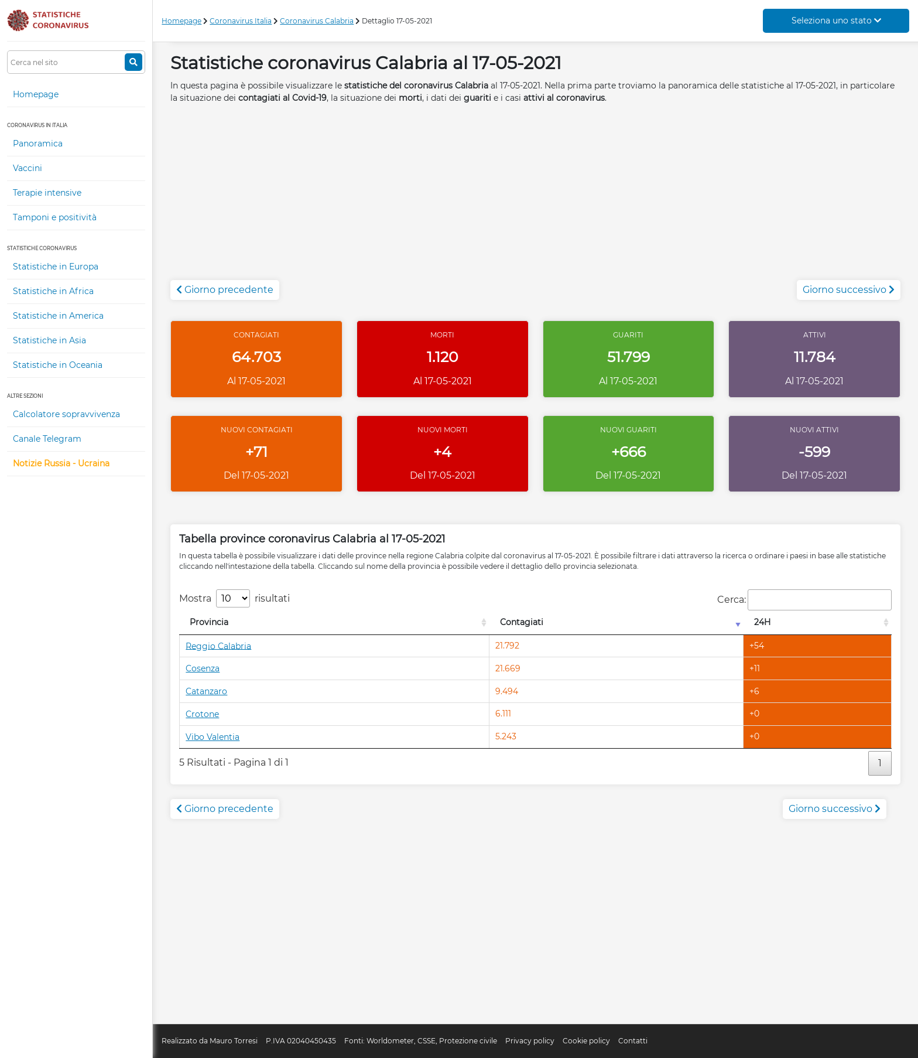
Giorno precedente (224, 289)
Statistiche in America (58, 315)
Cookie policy (586, 1040)
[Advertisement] (535, 198)
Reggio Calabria (218, 645)
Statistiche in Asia (49, 340)
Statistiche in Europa (55, 266)
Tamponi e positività (55, 217)
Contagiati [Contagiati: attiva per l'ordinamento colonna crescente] (521, 622)
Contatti (633, 1040)
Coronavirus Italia (241, 20)
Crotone (202, 714)
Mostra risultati (234, 598)
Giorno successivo (849, 289)
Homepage (36, 94)
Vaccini (27, 168)
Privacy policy (529, 1040)
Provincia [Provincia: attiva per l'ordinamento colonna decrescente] (209, 622)
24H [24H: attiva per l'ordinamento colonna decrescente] (762, 622)
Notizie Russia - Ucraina (61, 463)
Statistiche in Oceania (57, 365)
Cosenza (203, 668)
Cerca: (804, 599)
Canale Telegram (47, 439)
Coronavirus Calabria (317, 20)
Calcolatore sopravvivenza (66, 414)
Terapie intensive (47, 192)
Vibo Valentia (212, 737)
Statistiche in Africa (53, 291)
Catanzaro (206, 691)
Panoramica (38, 143)
